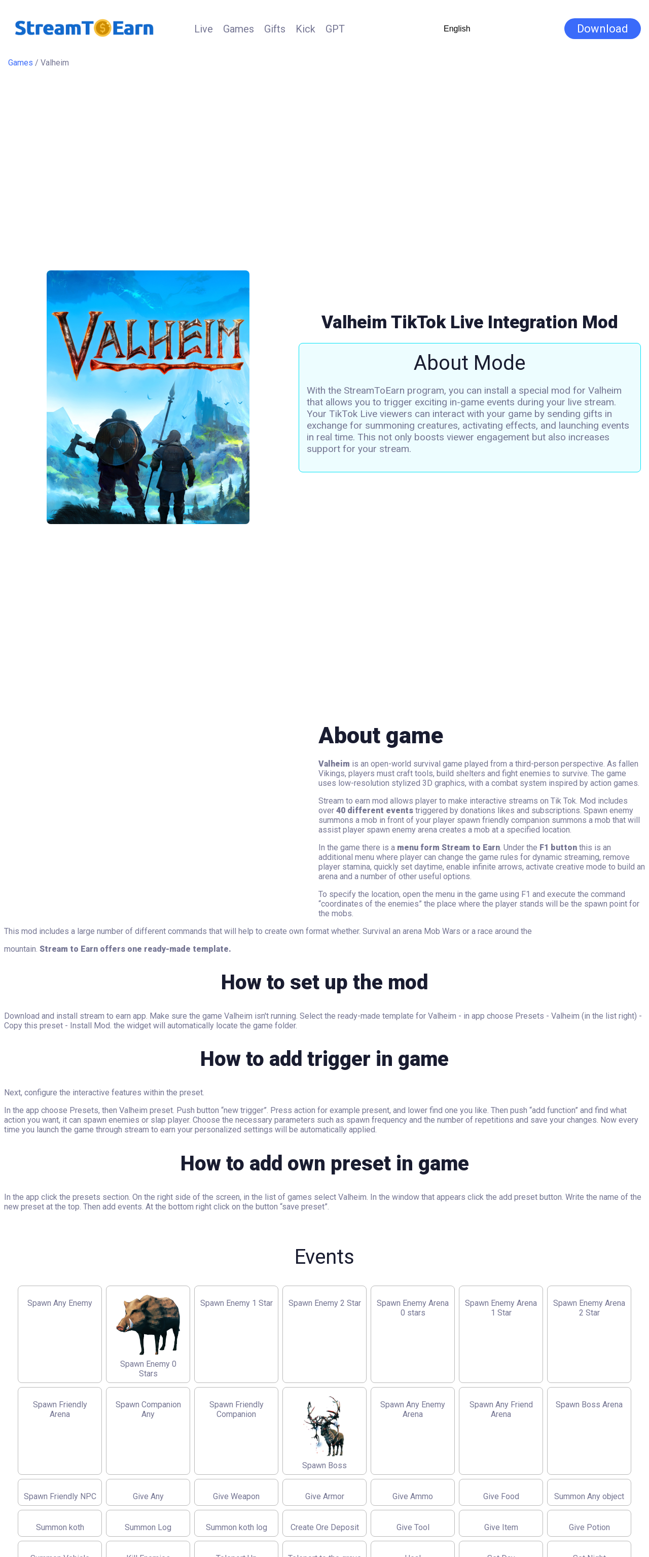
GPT (335, 29)
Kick (305, 29)
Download (602, 28)
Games (238, 29)
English (457, 28)
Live (203, 29)
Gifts (274, 29)
